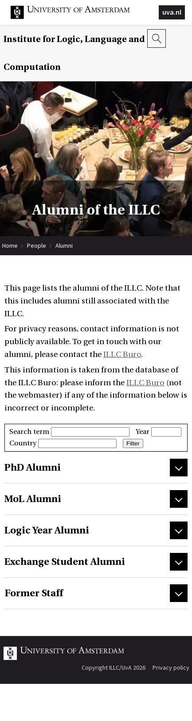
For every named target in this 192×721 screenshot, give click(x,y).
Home (10, 245)
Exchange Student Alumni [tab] (64, 562)
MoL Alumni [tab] (32, 499)
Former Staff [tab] (33, 593)
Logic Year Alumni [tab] (46, 530)
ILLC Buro (122, 354)
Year (158, 432)
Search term (69, 432)
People (36, 245)
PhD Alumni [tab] (32, 467)
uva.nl (171, 12)
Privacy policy (171, 667)
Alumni (64, 245)
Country (63, 443)
